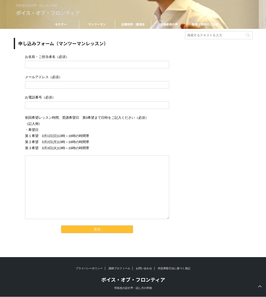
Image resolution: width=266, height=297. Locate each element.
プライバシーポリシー (89, 268)
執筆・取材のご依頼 (205, 24)
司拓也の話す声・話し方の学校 (133, 288)
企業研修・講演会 (133, 24)
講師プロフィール (119, 268)
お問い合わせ (144, 268)
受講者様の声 (169, 24)
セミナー (61, 24)
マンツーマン (97, 24)
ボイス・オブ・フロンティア (48, 12)
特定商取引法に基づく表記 (174, 268)
